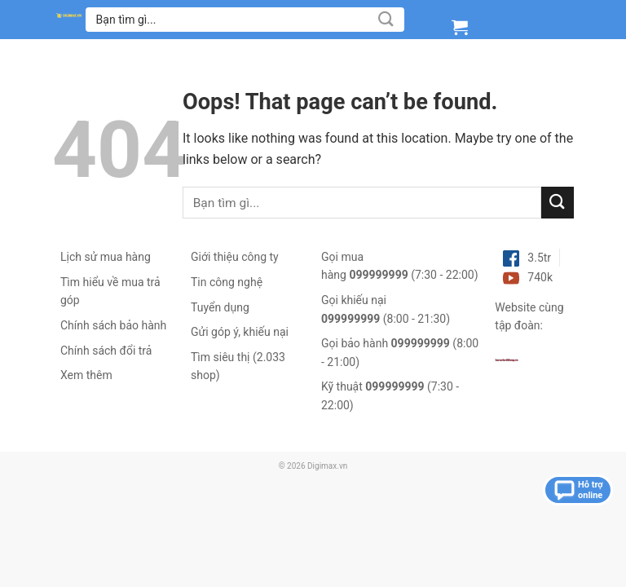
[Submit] (386, 19)
